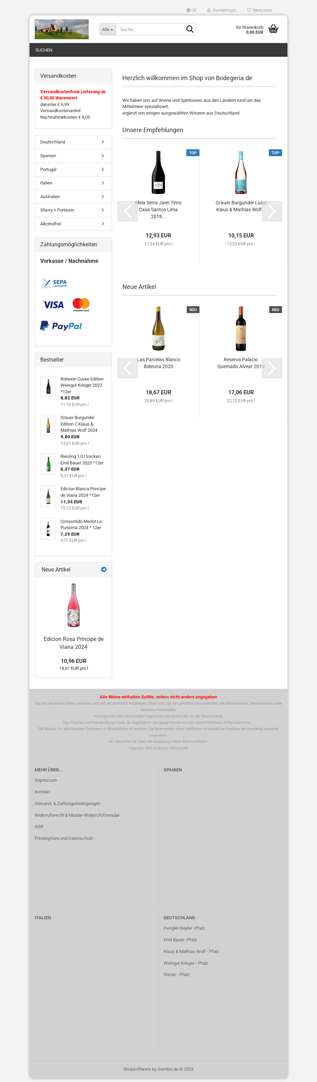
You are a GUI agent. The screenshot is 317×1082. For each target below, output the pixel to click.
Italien (46, 186)
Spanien (48, 159)
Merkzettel (259, 10)
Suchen (43, 50)
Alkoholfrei (50, 227)
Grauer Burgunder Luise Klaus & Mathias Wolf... (241, 210)
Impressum (46, 783)
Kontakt (42, 795)
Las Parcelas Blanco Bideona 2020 (158, 367)
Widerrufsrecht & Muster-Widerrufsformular (77, 819)
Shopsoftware (137, 1072)
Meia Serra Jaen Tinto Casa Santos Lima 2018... (158, 213)
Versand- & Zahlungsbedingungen (67, 807)
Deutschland (52, 146)
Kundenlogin (222, 10)
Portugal (48, 173)
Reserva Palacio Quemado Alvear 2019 (241, 367)
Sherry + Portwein (57, 213)
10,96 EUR (73, 665)
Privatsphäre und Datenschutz (64, 842)
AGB (39, 830)
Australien (50, 200)
